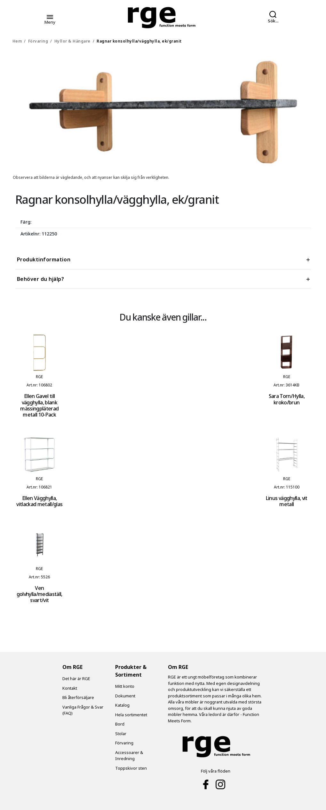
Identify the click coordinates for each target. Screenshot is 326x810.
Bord (119, 724)
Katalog (122, 705)
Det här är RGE (76, 678)
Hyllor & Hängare (72, 41)
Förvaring (38, 41)
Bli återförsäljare (78, 697)
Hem (17, 41)
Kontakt (69, 688)
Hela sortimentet (131, 715)
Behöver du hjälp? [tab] (40, 278)
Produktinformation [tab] (44, 259)
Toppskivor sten (131, 768)
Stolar (120, 733)
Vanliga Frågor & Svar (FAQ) (82, 710)
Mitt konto (124, 686)
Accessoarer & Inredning (129, 756)
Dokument (125, 696)
